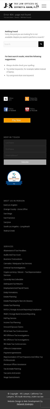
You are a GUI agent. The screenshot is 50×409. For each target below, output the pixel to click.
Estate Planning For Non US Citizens (18, 301)
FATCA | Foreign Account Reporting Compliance (22, 309)
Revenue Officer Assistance (15, 364)
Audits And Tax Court (12, 255)
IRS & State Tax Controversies (16, 331)
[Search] (36, 6)
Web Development (32, 401)
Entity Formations (11, 292)
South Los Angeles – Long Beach (17, 226)
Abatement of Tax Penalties (15, 250)
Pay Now (16, 120)
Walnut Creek (9, 230)
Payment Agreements (12, 352)
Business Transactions (13, 259)
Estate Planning (10, 296)
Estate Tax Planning (12, 305)
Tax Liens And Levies (12, 373)
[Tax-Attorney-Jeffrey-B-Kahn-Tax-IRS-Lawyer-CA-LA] (21, 5)
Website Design (14, 401)
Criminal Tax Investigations (14, 267)
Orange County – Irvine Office (15, 209)
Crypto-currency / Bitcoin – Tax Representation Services (22, 273)
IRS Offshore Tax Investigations (16, 335)
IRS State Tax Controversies (15, 344)
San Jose (7, 222)
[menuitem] (36, 6)
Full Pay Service (10, 318)
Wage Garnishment (11, 377)
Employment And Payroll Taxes (16, 288)
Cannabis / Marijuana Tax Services (18, 263)
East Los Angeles (10, 205)
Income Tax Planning (12, 322)
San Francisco (9, 218)
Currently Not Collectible (13, 279)
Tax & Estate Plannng (12, 369)
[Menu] (42, 6)
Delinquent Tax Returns (13, 284)
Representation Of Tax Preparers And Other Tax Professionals (23, 358)
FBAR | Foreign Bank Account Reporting (19, 314)
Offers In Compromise (12, 348)
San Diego (8, 213)
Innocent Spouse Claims (13, 327)
